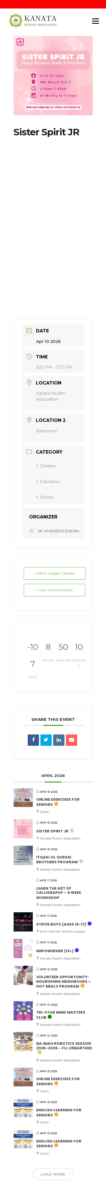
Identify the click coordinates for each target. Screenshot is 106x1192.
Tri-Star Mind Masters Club (60, 1015)
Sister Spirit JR (52, 831)
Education (48, 481)
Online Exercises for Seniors (58, 802)
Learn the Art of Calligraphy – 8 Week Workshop (58, 893)
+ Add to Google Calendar (54, 573)
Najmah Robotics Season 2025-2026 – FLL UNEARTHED (64, 1046)
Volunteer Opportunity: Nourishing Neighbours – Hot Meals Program (63, 981)
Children (46, 466)
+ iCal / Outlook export (54, 590)
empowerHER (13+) (54, 951)
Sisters (44, 497)
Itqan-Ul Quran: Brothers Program (57, 860)
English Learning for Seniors (58, 1112)
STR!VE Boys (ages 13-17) (61, 924)
